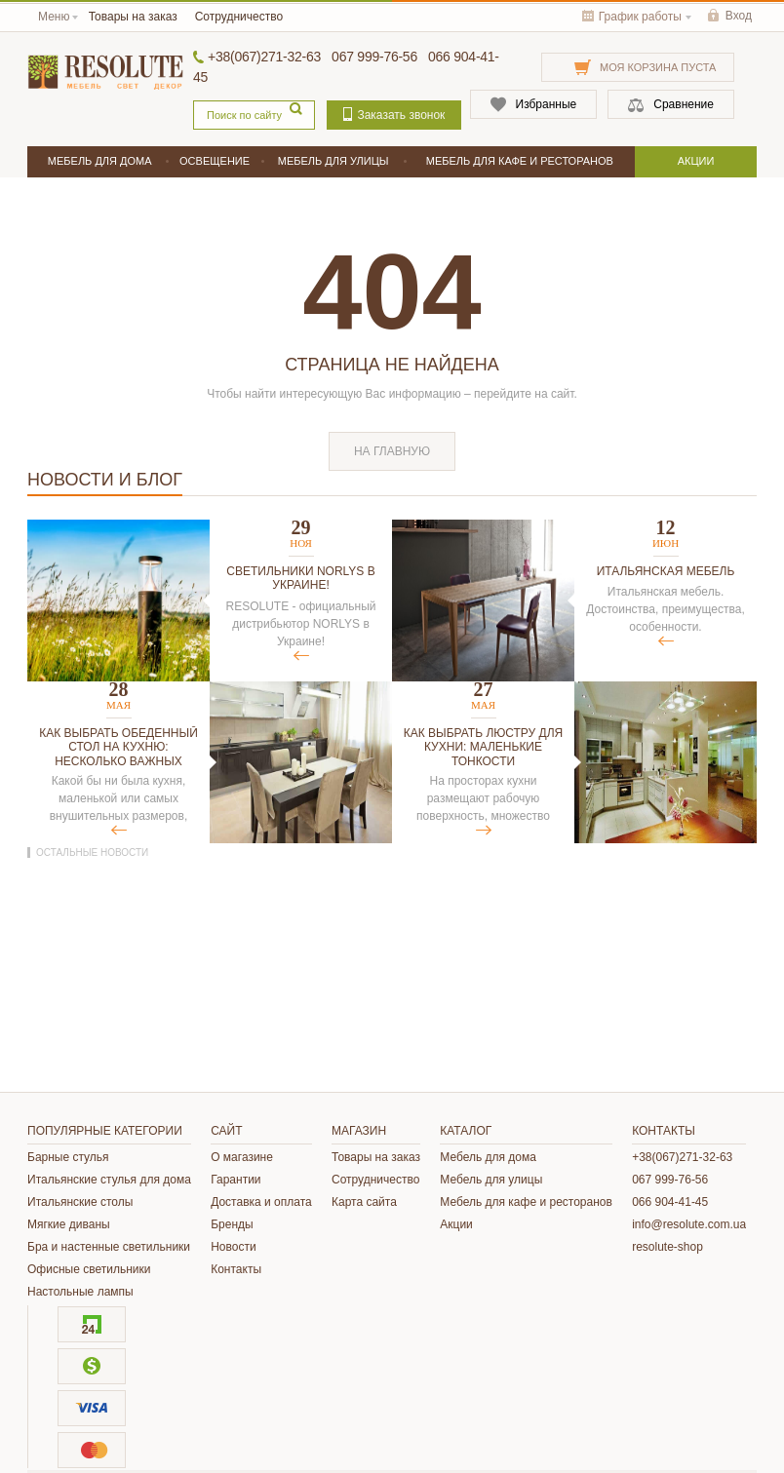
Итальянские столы (80, 1202)
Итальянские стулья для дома (109, 1179)
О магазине (242, 1157)
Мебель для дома (488, 1157)
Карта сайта (364, 1202)
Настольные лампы (80, 1292)
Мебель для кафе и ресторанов (526, 1202)
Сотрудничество (239, 16)
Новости (233, 1247)
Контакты (236, 1269)
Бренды (232, 1224)
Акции (456, 1224)
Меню (53, 16)
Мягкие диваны (68, 1224)
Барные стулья (68, 1157)
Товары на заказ (133, 16)
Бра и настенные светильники (108, 1247)
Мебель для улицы (491, 1179)
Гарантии (235, 1179)
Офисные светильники (88, 1269)
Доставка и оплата (261, 1202)
